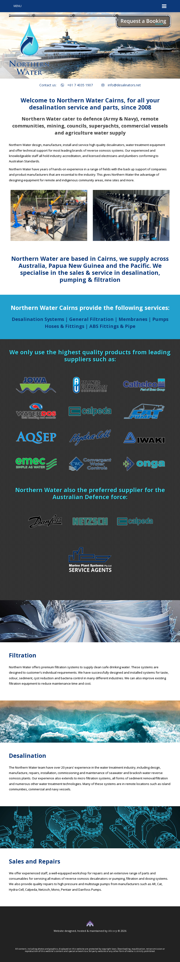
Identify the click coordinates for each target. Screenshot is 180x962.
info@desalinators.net (121, 85)
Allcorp (112, 931)
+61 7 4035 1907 (77, 85)
